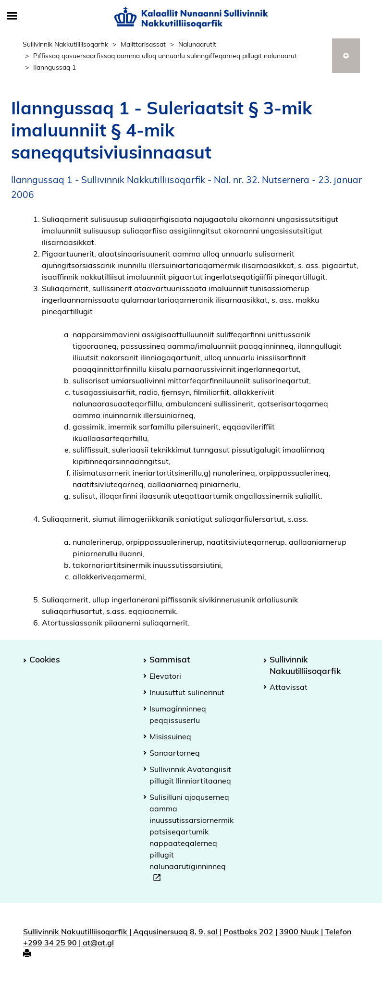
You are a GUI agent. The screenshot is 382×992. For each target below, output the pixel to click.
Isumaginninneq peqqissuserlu (177, 714)
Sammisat (169, 659)
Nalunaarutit (197, 44)
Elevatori (165, 676)
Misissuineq (170, 736)
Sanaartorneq (174, 753)
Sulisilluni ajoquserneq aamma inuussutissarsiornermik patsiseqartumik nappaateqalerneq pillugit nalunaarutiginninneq (191, 838)
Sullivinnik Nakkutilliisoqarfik (65, 44)
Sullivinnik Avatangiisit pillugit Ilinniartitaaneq (190, 774)
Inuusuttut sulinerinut (186, 692)
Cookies (44, 659)
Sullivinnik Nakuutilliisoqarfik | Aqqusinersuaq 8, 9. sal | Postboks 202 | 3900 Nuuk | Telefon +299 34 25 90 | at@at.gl (187, 937)
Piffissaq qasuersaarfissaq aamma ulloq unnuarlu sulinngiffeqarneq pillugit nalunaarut (165, 55)
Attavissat (289, 687)
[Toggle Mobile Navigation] (12, 16)
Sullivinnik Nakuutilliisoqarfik (305, 664)
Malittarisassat (143, 44)
